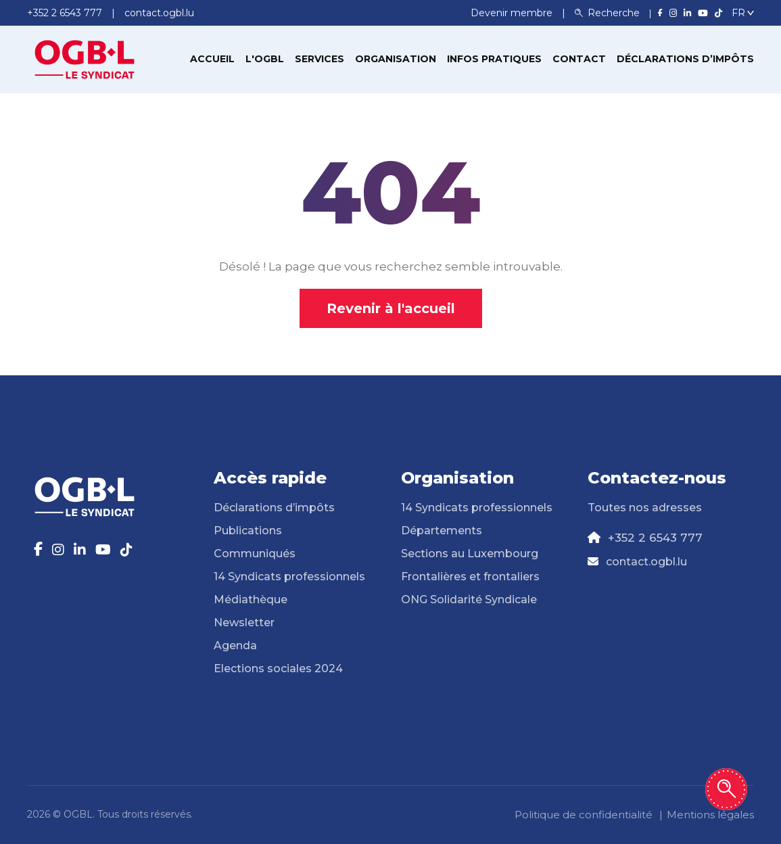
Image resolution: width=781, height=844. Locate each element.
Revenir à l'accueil (391, 308)
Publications (248, 530)
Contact (579, 59)
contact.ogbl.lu (646, 561)
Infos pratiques (494, 59)
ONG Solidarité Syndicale (469, 599)
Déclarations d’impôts (685, 59)
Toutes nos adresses (645, 507)
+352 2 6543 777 (655, 537)
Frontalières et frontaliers (470, 576)
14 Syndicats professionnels (289, 576)
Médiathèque (250, 599)
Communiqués (254, 553)
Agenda (235, 645)
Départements (441, 530)
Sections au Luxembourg (469, 553)
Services (319, 59)
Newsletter (244, 622)
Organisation (395, 59)
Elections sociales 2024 (278, 668)
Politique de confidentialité (584, 814)
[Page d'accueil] (84, 58)
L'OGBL (264, 59)
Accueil (212, 59)
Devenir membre (513, 13)
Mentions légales (710, 814)
